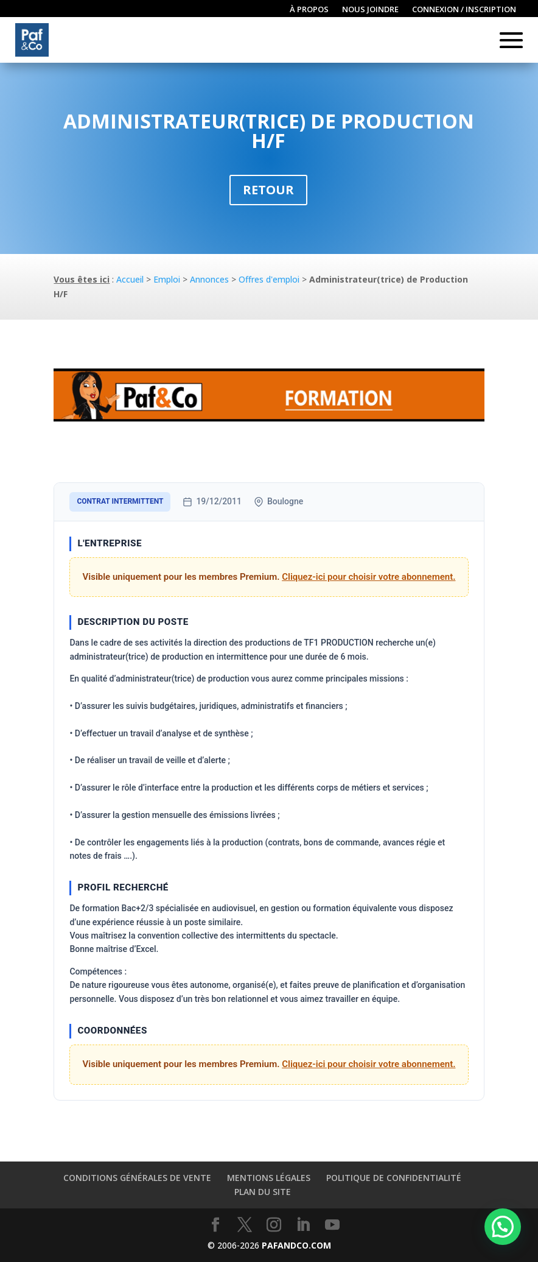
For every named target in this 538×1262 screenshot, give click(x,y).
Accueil (130, 279)
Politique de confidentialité (393, 1177)
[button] (502, 1226)
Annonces (209, 279)
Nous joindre (370, 10)
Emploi (166, 279)
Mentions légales (268, 1177)
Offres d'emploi (269, 279)
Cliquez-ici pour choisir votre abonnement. (368, 576)
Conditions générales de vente (137, 1177)
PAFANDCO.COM (296, 1245)
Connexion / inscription (464, 10)
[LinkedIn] (303, 1225)
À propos (309, 10)
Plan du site (262, 1191)
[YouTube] (332, 1225)
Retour (268, 190)
